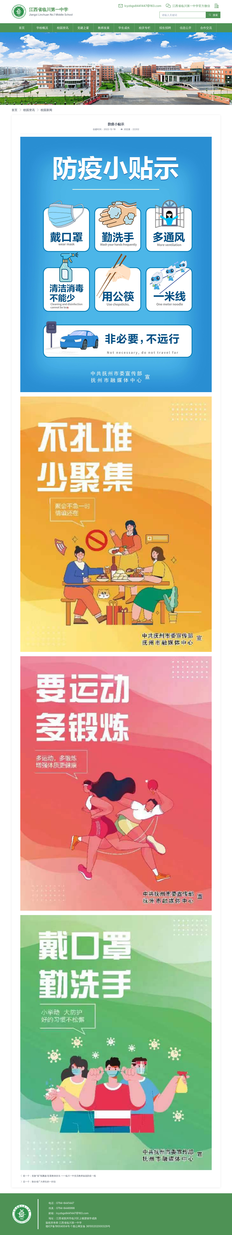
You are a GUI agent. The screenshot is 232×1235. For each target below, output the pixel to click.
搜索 (213, 15)
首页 (22, 28)
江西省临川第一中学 (48, 9)
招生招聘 (165, 28)
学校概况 (42, 28)
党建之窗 (83, 28)
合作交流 (206, 28)
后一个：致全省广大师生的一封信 (38, 1181)
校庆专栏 (144, 28)
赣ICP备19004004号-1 (59, 1226)
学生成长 (124, 28)
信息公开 (185, 28)
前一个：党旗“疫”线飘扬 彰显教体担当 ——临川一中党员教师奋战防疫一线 (58, 1175)
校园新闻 (46, 110)
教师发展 (103, 28)
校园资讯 (63, 28)
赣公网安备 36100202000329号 (91, 1226)
